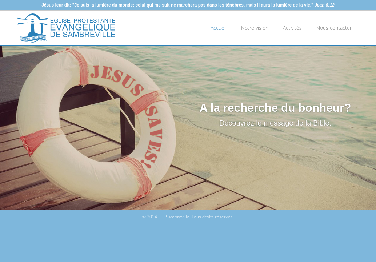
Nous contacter (334, 27)
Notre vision (254, 27)
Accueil (219, 27)
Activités (292, 27)
